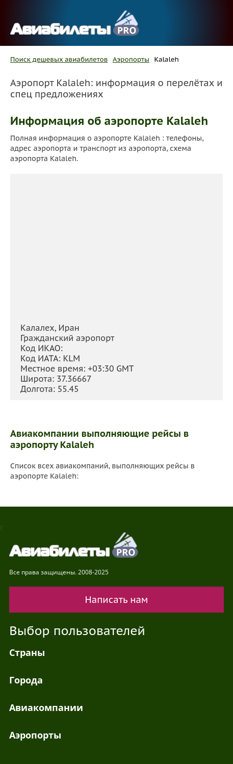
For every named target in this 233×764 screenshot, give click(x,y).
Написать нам (116, 599)
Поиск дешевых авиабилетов (59, 59)
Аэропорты (131, 59)
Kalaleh (166, 59)
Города (26, 680)
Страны (27, 652)
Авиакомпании (46, 707)
